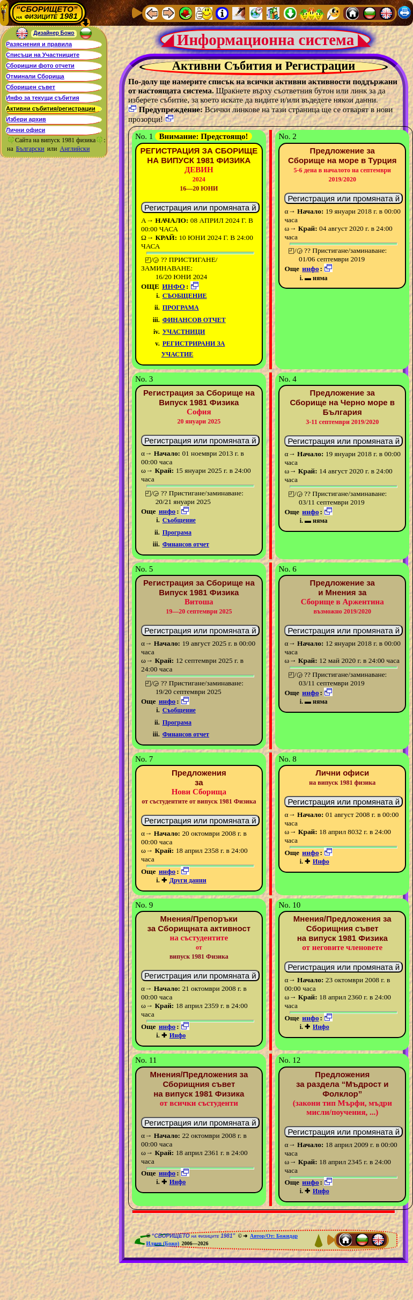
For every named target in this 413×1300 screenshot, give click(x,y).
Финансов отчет (194, 320)
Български (30, 148)
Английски (75, 148)
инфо (173, 286)
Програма (181, 307)
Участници (184, 331)
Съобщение (185, 296)
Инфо (321, 861)
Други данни (187, 880)
